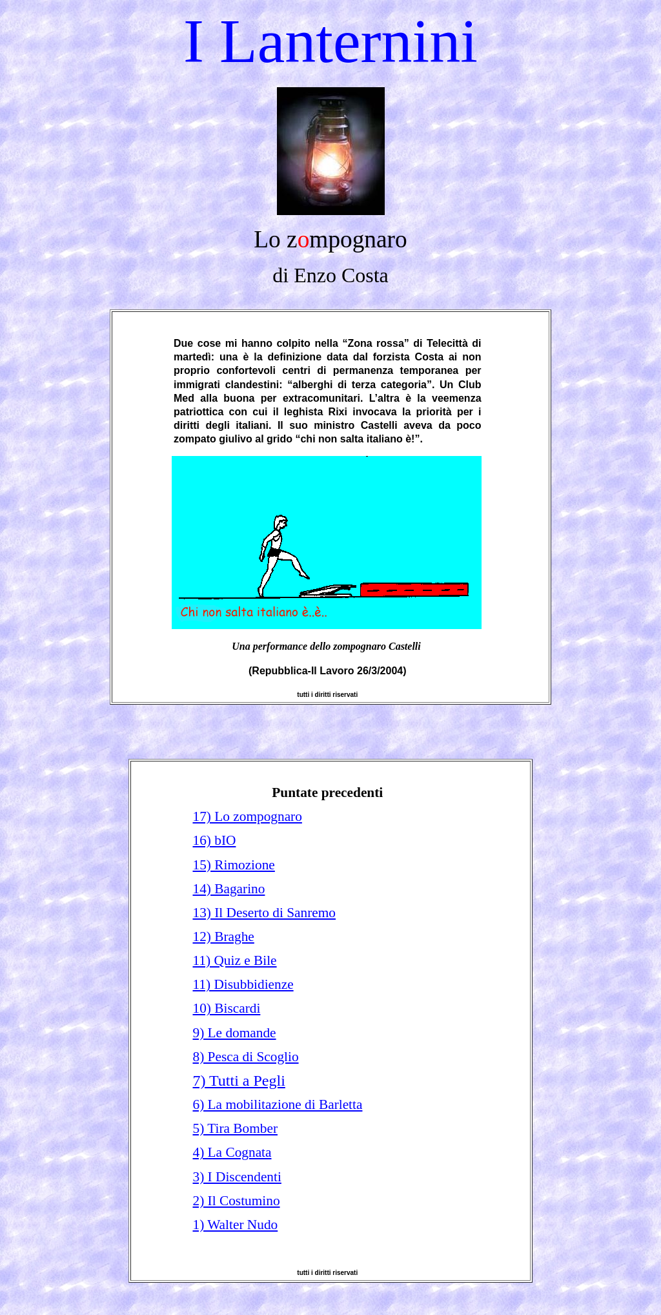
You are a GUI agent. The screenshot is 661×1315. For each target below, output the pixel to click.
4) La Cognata (231, 1152)
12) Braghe (223, 936)
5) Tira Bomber (235, 1128)
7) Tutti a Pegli (238, 1080)
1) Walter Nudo (235, 1224)
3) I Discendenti (236, 1177)
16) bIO (214, 840)
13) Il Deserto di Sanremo (264, 912)
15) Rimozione (233, 865)
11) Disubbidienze (242, 984)
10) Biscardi (226, 1008)
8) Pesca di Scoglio (245, 1056)
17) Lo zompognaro (246, 816)
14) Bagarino (228, 888)
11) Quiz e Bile (234, 960)
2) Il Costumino (236, 1200)
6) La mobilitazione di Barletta (277, 1104)
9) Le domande (234, 1033)
